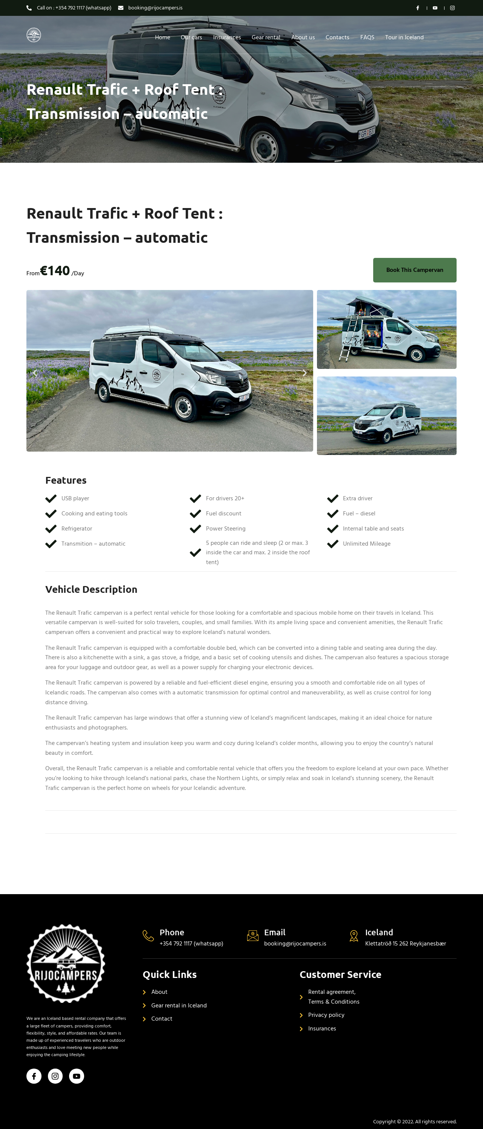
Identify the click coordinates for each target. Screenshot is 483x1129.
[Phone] (148, 935)
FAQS (369, 37)
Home (160, 37)
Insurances (226, 37)
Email (275, 932)
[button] (35, 372)
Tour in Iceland (406, 37)
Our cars (190, 37)
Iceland (379, 932)
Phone (172, 932)
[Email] (252, 935)
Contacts (339, 37)
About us (303, 37)
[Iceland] (354, 935)
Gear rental (266, 37)
